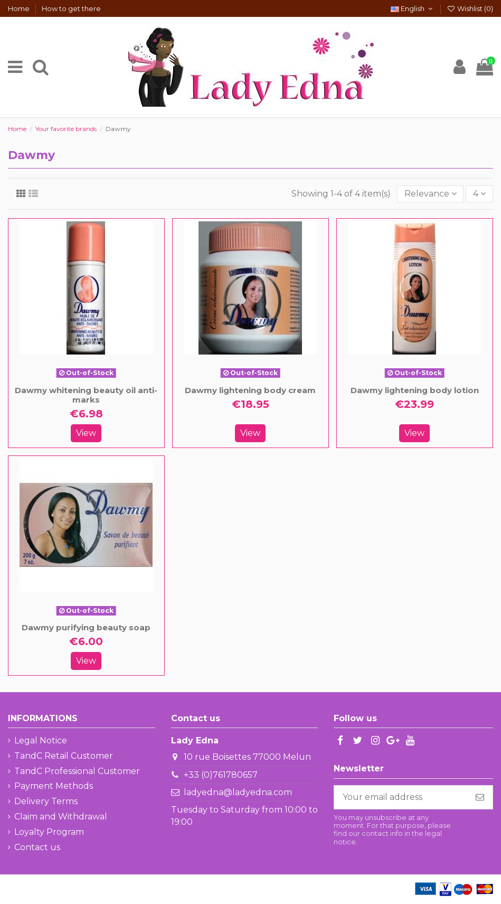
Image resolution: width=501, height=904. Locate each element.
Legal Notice (40, 740)
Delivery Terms (46, 801)
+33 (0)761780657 (221, 775)
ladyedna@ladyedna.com (238, 792)
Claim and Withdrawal (60, 817)
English (413, 8)
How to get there (71, 8)
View (86, 433)
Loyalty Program (49, 832)
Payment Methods (53, 786)
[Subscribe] (480, 797)
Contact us (37, 847)
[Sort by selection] (430, 193)
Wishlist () (470, 8)
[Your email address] (400, 797)
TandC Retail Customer (63, 756)
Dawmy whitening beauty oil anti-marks (86, 395)
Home (19, 8)
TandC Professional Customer (77, 771)
